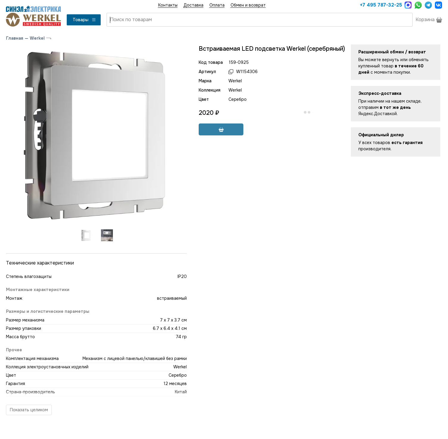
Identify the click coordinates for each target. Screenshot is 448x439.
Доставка (193, 5)
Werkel (37, 38)
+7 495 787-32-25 (381, 5)
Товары (84, 19)
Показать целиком (29, 409)
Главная (14, 38)
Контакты (168, 5)
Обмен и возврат (248, 5)
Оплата (217, 5)
